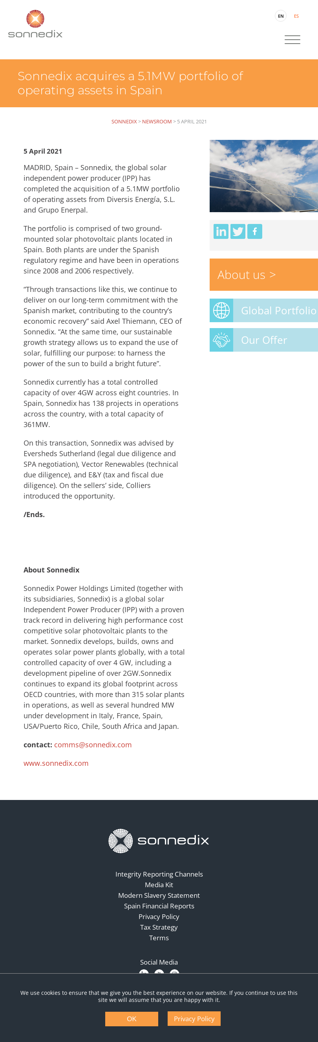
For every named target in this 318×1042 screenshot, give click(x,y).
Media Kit (159, 884)
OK (132, 1019)
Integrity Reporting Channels (159, 874)
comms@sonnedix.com (93, 744)
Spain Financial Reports (159, 906)
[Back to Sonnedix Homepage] (35, 23)
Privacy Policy (159, 916)
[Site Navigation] (292, 40)
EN (281, 16)
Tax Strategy (159, 927)
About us (241, 274)
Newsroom (157, 121)
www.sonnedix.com (56, 763)
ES (296, 16)
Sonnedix (124, 121)
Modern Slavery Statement (159, 895)
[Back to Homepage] (159, 841)
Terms (159, 937)
